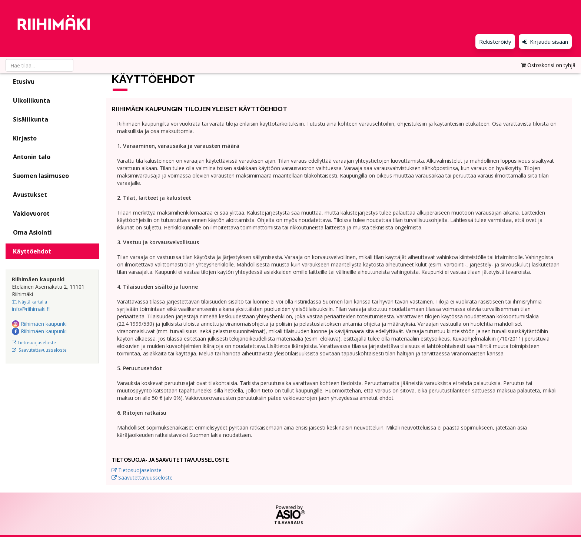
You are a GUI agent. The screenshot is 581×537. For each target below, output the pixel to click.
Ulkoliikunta (31, 100)
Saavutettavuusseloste (39, 350)
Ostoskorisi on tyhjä (551, 58)
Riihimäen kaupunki (39, 323)
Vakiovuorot (31, 213)
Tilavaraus (288, 522)
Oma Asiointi (32, 232)
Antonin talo (31, 157)
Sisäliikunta (30, 119)
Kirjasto (25, 138)
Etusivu (23, 81)
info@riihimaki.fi (31, 308)
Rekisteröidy (483, 41)
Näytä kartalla (29, 302)
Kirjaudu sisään (540, 41)
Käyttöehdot (32, 251)
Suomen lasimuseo (41, 176)
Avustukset (30, 194)
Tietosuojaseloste (34, 342)
